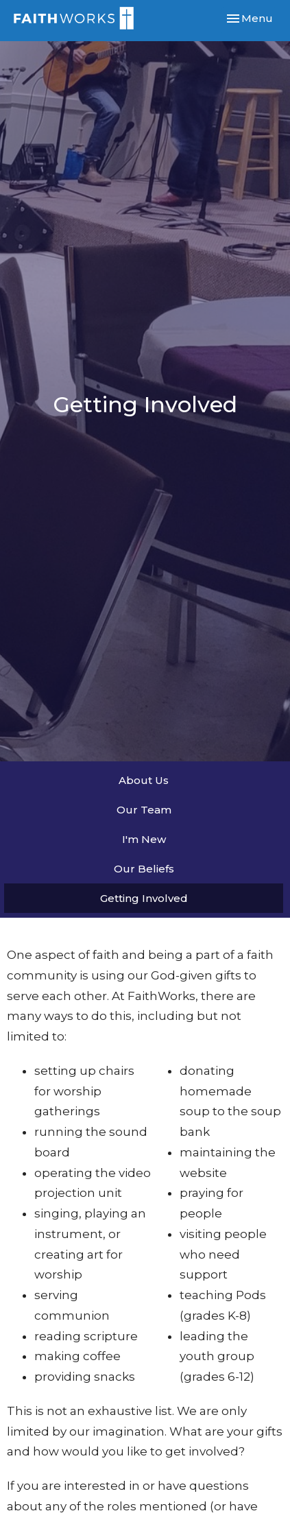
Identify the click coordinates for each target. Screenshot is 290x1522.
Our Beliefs (144, 868)
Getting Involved (144, 898)
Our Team (144, 809)
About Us (144, 780)
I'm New (144, 839)
